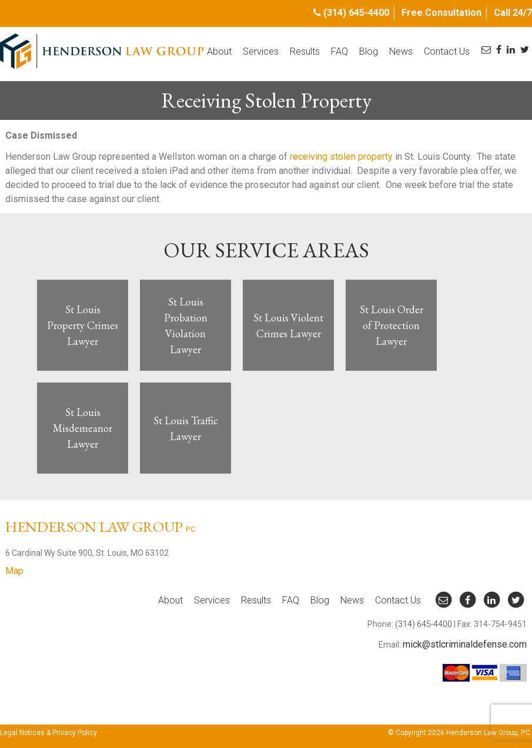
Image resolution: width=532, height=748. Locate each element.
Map (14, 570)
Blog (368, 51)
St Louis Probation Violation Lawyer (186, 325)
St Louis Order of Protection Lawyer (391, 325)
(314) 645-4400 (356, 12)
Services (261, 51)
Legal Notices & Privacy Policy (48, 733)
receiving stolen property (341, 156)
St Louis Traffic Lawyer (185, 428)
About (219, 51)
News (401, 51)
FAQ (339, 51)
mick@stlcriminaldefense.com (465, 644)
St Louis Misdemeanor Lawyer (82, 428)
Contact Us (447, 51)
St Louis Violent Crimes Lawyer (288, 325)
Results (305, 51)
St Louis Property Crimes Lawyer (82, 325)
